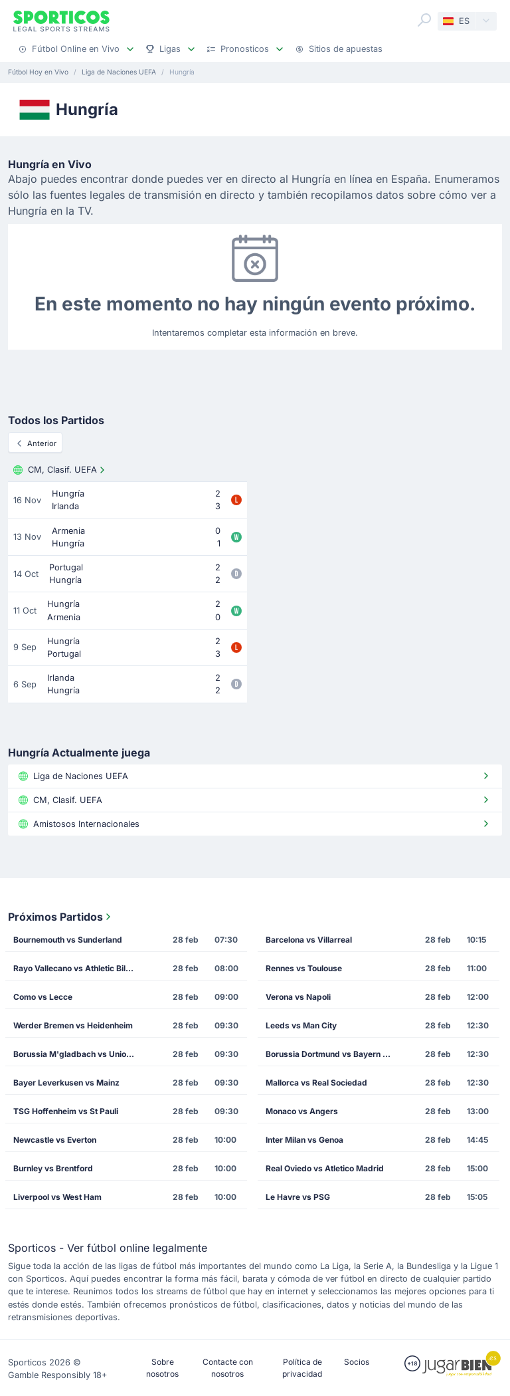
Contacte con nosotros (228, 1368)
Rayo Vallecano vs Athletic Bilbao (76, 968)
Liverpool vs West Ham (57, 1197)
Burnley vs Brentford (53, 1168)
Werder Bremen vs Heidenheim (73, 1025)
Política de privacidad (302, 1368)
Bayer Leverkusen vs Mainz (66, 1083)
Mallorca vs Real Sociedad (316, 1083)
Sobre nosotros (162, 1368)
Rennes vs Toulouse (304, 968)
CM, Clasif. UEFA (60, 470)
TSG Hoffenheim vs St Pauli (65, 1111)
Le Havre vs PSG (298, 1197)
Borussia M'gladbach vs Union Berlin (79, 1054)
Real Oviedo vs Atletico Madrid (325, 1168)
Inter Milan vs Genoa (304, 1140)
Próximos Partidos (61, 916)
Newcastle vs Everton (54, 1140)
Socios (356, 1362)
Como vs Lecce (42, 997)
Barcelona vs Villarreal (309, 940)
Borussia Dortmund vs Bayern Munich (332, 1054)
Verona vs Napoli (298, 997)
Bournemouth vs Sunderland (67, 940)
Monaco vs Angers (302, 1111)
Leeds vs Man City (301, 1025)
